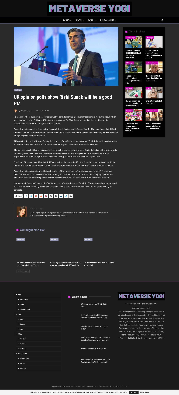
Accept (134, 392)
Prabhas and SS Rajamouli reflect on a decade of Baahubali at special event (95, 338)
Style (148, 88)
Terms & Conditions (101, 386)
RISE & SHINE (108, 20)
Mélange (18, 90)
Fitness (22, 324)
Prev (19, 271)
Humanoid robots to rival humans (93, 348)
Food (21, 319)
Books (22, 304)
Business (23, 349)
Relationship (24, 359)
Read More (144, 392)
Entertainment (151, 63)
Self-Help (23, 339)
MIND (66, 20)
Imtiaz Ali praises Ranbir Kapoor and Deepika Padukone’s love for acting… (94, 316)
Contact (125, 386)
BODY (78, 20)
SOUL (91, 20)
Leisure (129, 111)
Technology (130, 38)
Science (129, 88)
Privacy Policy (115, 386)
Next (26, 271)
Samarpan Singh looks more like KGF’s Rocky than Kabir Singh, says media (95, 361)
